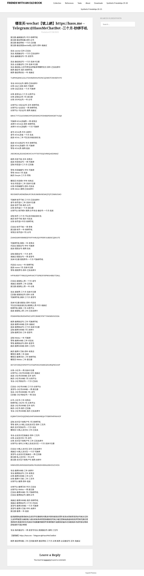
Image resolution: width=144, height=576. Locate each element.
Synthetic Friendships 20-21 (91, 9)
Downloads (98, 3)
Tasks (80, 3)
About (88, 3)
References (69, 3)
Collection (57, 3)
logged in (47, 560)
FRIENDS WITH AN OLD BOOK (24, 2)
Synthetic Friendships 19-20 (117, 3)
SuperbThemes (91, 573)
